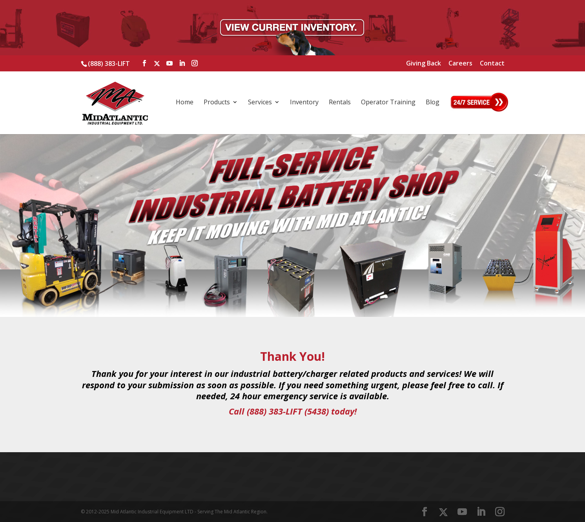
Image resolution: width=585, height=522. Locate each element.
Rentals (340, 102)
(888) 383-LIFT (109, 63)
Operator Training (388, 102)
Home (184, 102)
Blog (432, 102)
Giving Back (423, 63)
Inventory (304, 102)
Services (260, 102)
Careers (460, 63)
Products (217, 102)
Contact (492, 63)
